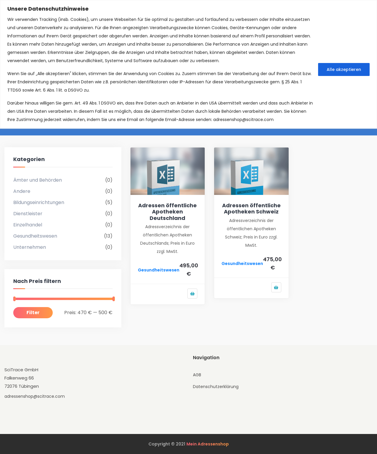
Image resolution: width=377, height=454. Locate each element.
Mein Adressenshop (207, 444)
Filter (33, 312)
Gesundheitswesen (35, 236)
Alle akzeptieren (344, 69)
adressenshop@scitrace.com (243, 119)
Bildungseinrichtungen (38, 202)
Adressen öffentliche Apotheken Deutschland (167, 212)
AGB (197, 375)
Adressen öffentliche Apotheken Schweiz (251, 209)
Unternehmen (29, 247)
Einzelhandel (27, 224)
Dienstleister (27, 213)
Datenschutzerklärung (216, 387)
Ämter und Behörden (37, 180)
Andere (21, 191)
